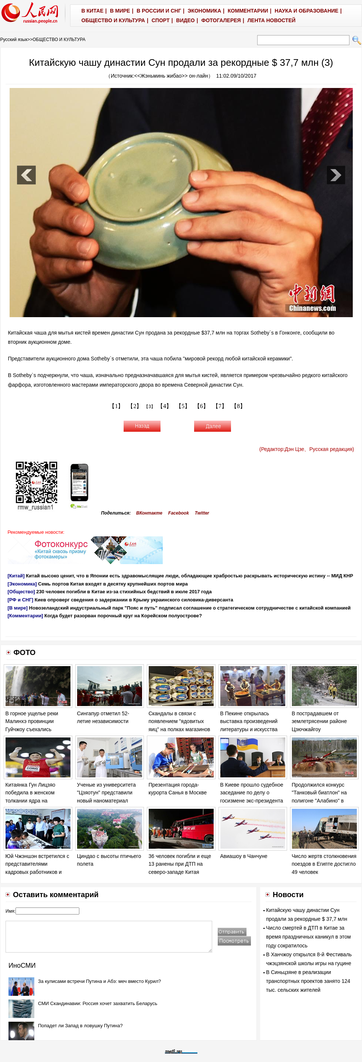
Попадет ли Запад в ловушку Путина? (80, 1025)
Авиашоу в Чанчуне (244, 856)
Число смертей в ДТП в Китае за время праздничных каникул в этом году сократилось (308, 937)
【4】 (164, 406)
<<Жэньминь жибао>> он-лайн (171, 76)
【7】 (220, 406)
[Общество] (21, 591)
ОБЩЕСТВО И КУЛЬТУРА (58, 39)
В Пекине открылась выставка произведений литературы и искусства (249, 721)
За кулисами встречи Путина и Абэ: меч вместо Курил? (99, 981)
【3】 (149, 406)
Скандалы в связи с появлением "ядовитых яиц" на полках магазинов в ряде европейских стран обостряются (180, 729)
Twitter (202, 513)
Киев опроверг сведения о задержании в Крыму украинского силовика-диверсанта (134, 600)
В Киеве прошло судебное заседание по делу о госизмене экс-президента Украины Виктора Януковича (251, 801)
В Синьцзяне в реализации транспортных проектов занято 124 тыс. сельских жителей (308, 981)
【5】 (183, 406)
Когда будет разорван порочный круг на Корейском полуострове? (123, 615)
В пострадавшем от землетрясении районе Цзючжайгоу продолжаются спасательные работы (319, 729)
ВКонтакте (149, 513)
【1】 (116, 406)
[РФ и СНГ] (21, 600)
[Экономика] (22, 584)
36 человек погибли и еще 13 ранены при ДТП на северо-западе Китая (180, 864)
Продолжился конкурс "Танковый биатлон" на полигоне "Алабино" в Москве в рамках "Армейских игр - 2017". (320, 801)
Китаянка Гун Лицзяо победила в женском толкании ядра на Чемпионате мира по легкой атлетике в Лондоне (38, 801)
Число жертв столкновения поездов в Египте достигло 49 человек (324, 864)
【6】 (201, 406)
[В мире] (18, 608)
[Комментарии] (25, 615)
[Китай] (16, 575)
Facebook (178, 513)
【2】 (134, 406)
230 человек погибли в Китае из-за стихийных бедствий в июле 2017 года (123, 591)
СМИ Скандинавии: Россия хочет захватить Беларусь (97, 1003)
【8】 (238, 406)
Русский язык (14, 39)
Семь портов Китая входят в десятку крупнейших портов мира (113, 584)
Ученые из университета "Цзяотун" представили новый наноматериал (106, 793)
